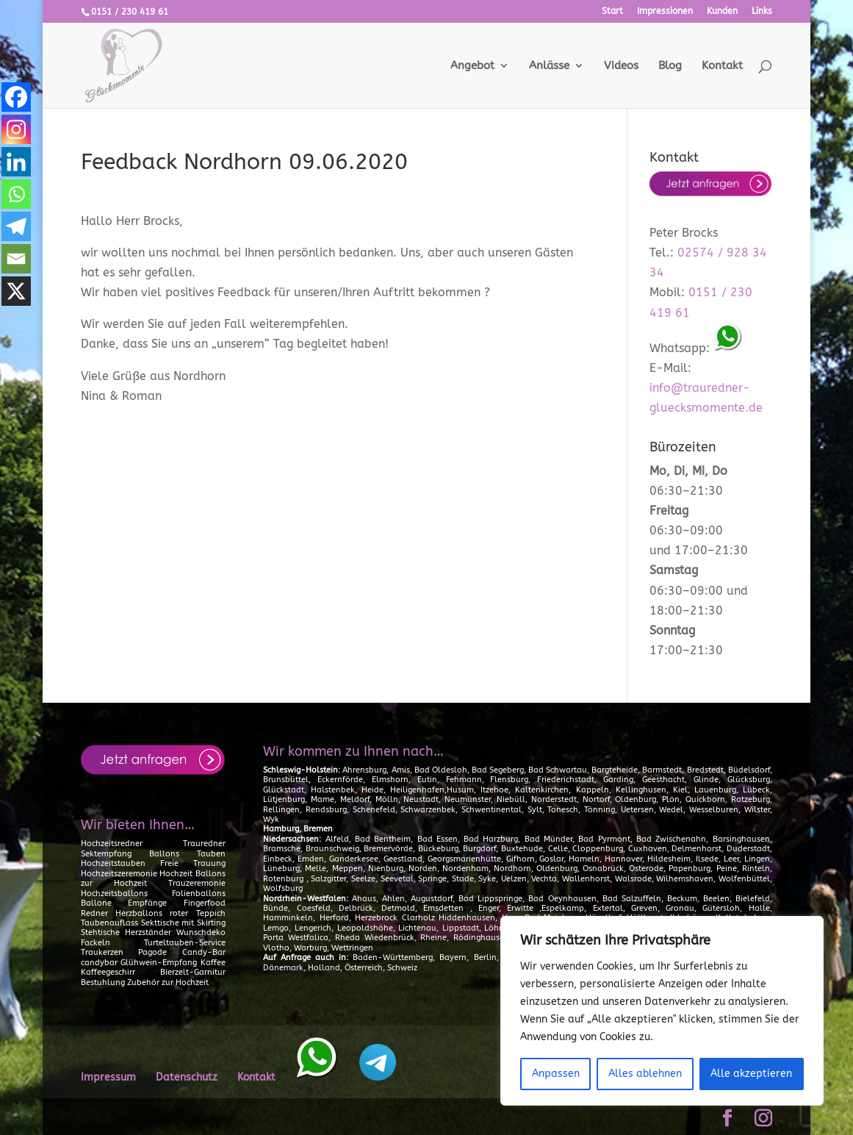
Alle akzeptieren (751, 1073)
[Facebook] (16, 97)
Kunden (722, 11)
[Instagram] (16, 129)
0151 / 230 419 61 (129, 12)
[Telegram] (16, 226)
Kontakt (722, 66)
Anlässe (549, 66)
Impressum (108, 1077)
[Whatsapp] (16, 194)
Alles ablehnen (645, 1073)
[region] (662, 1011)
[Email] (16, 258)
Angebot (472, 66)
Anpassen (556, 1073)
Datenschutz (186, 1077)
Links (762, 11)
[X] (16, 291)
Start (612, 11)
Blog (670, 66)
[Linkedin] (16, 161)
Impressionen (665, 11)
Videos (621, 66)
